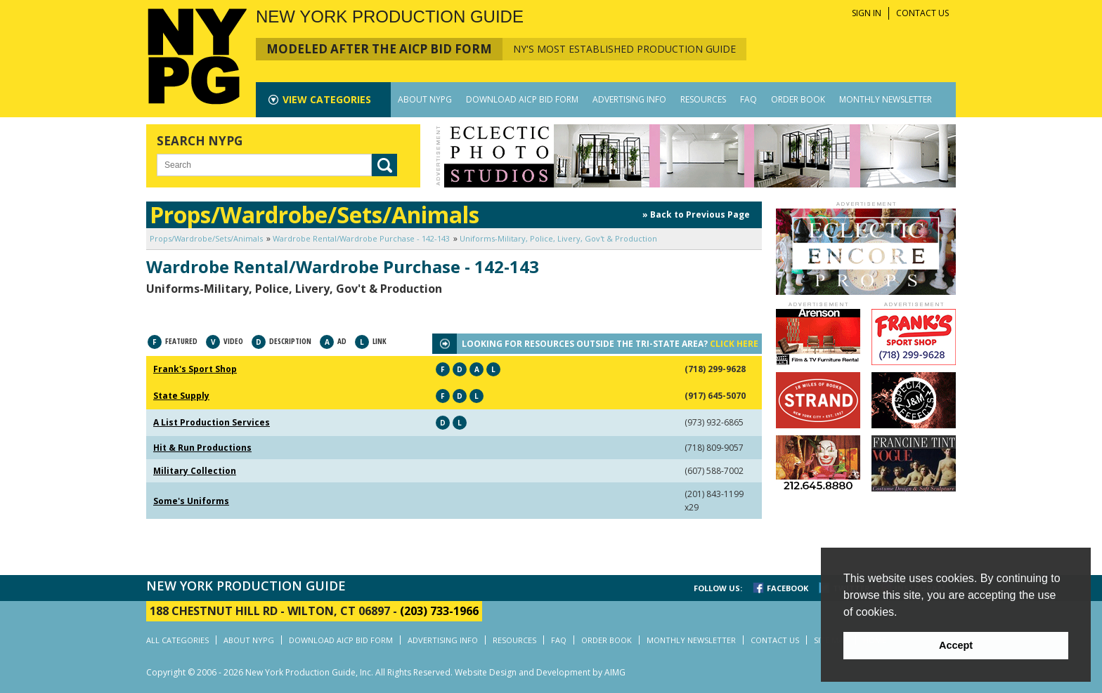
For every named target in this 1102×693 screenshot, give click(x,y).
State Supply (181, 396)
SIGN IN (866, 13)
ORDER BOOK (798, 99)
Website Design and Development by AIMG (540, 672)
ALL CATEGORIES (177, 640)
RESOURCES (703, 99)
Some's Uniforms (191, 501)
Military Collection (194, 471)
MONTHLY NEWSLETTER (885, 99)
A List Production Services (211, 422)
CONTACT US (922, 13)
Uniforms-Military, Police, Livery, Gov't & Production (558, 238)
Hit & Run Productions (202, 448)
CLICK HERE (734, 344)
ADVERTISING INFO (629, 99)
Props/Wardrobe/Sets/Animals (206, 238)
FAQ (748, 99)
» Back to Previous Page (696, 214)
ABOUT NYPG (425, 99)
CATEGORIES (327, 99)
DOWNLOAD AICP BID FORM (522, 99)
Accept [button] (956, 645)
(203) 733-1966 (439, 611)
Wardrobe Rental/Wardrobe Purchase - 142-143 (361, 238)
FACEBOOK (787, 588)
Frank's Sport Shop (195, 369)
